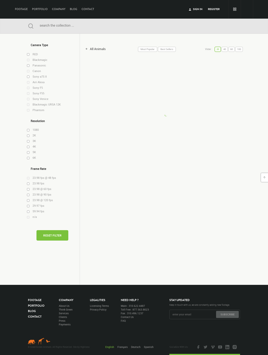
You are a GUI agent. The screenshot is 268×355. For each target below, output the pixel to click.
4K (34, 146)
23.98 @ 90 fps (42, 194)
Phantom (38, 110)
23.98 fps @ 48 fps (44, 178)
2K (34, 135)
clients (63, 317)
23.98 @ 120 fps (43, 200)
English (109, 347)
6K (34, 157)
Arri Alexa (38, 82)
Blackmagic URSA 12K (47, 104)
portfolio (40, 9)
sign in (195, 9)
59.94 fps (38, 211)
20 (217, 49)
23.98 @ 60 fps (42, 189)
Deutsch (136, 347)
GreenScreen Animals (134, 9)
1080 (36, 130)
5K (34, 152)
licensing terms (99, 306)
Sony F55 (38, 93)
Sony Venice (40, 99)
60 (231, 49)
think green (66, 309)
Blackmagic (40, 60)
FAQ (123, 320)
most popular (148, 49)
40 (224, 49)
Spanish (149, 347)
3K (34, 141)
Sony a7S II (40, 76)
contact (88, 9)
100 (239, 49)
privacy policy (98, 309)
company (59, 9)
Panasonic (39, 65)
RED (35, 54)
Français (122, 347)
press (62, 320)
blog (73, 9)
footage (21, 9)
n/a (35, 217)
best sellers (166, 49)
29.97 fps (38, 205)
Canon (37, 71)
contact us (127, 317)
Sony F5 (38, 87)
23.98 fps (38, 183)
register (214, 9)
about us (64, 306)
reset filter (52, 235)
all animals (98, 49)
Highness (85, 346)
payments (65, 324)
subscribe (227, 314)
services (64, 313)
